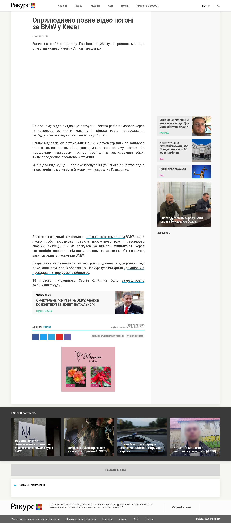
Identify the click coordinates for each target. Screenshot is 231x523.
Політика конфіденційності (81, 519)
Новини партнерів (32, 485)
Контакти (107, 519)
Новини (62, 5)
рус (208, 6)
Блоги (124, 5)
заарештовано (133, 280)
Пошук (149, 519)
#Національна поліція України (108, 336)
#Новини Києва (135, 336)
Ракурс (47, 327)
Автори (123, 519)
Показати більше (115, 470)
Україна (95, 5)
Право (78, 5)
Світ (110, 5)
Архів (136, 519)
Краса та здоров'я (148, 5)
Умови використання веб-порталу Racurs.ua (35, 519)
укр (204, 6)
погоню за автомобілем (105, 237)
